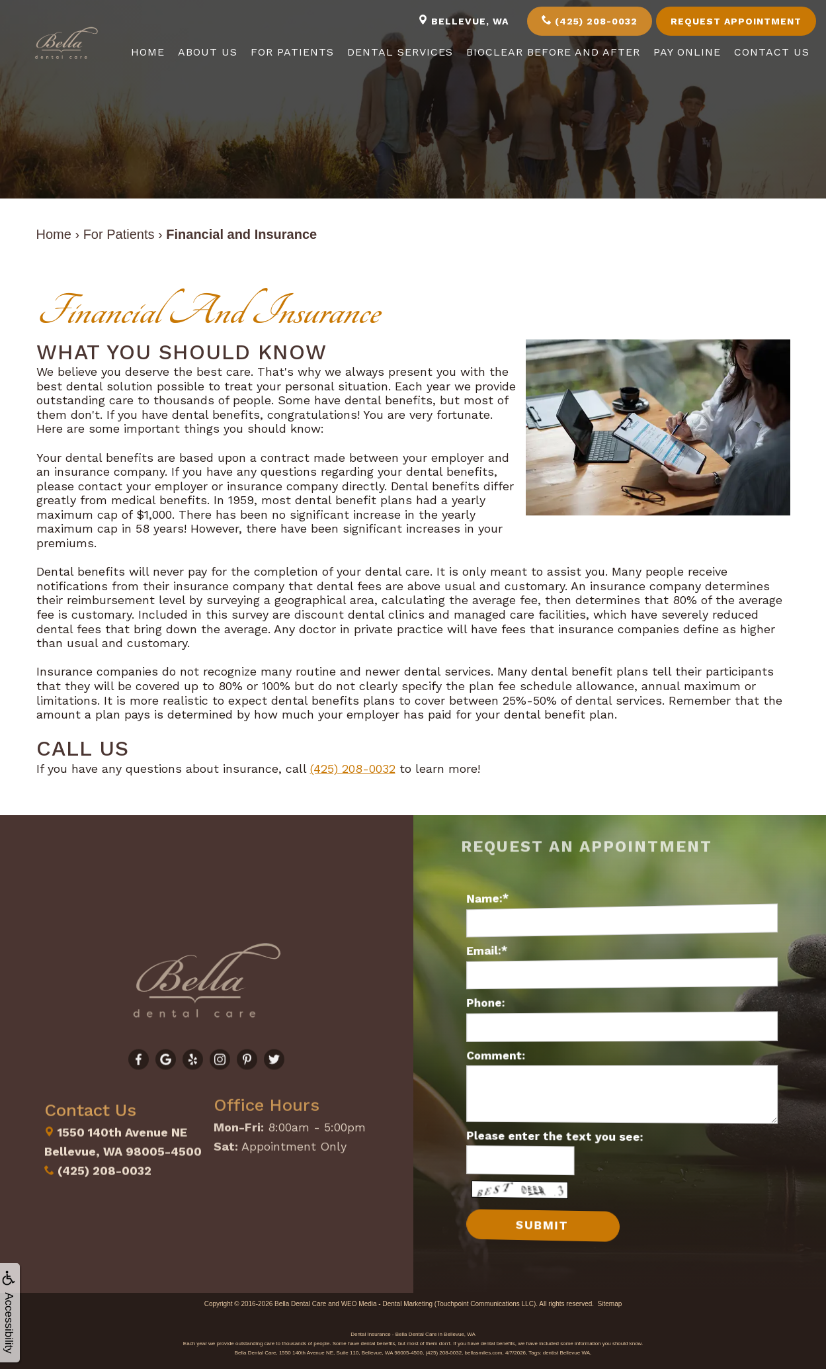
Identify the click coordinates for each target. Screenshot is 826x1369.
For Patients (292, 52)
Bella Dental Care (300, 1302)
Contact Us (771, 52)
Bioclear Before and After (553, 52)
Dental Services (400, 52)
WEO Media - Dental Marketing (387, 1302)
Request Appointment (736, 21)
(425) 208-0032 (590, 20)
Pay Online (687, 52)
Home (148, 52)
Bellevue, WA (463, 20)
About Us (207, 52)
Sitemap (610, 1302)
